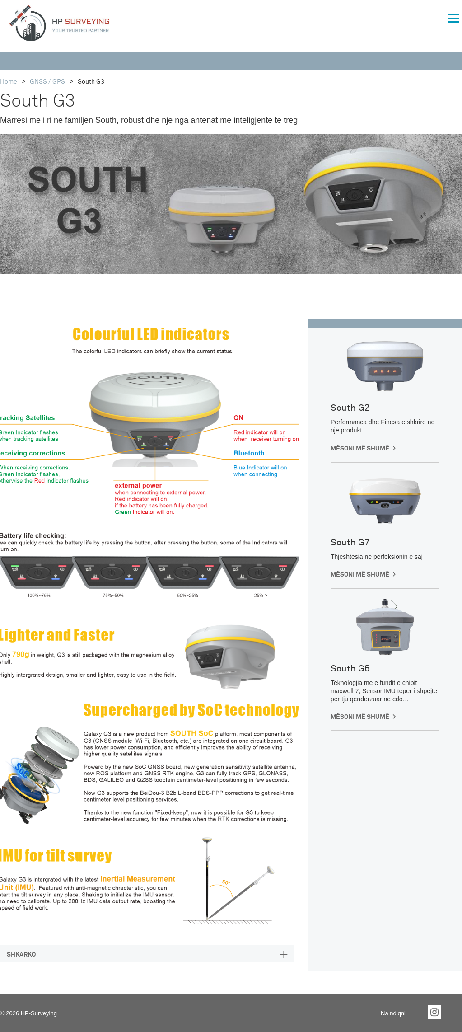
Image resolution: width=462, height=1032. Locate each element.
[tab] (147, 953)
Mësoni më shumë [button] (360, 449)
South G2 (350, 408)
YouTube (453, 1012)
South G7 (350, 542)
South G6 (350, 668)
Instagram (434, 1012)
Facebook (415, 1012)
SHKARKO (21, 955)
